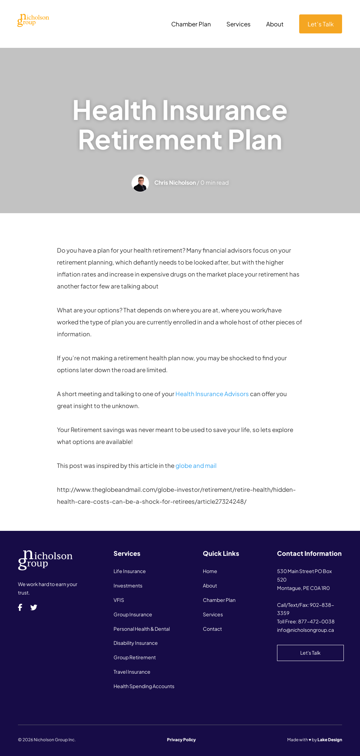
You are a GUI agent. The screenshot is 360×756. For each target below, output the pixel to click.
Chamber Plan (191, 24)
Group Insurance (133, 614)
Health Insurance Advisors (212, 394)
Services (238, 24)
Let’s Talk (321, 24)
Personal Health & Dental (142, 628)
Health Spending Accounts (144, 686)
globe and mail (196, 465)
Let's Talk (310, 652)
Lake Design (329, 739)
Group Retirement (135, 657)
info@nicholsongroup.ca (305, 630)
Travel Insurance (132, 671)
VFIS (119, 600)
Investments (128, 585)
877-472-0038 (316, 621)
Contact (212, 628)
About (275, 24)
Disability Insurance (136, 643)
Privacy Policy (181, 739)
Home (210, 571)
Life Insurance (130, 571)
